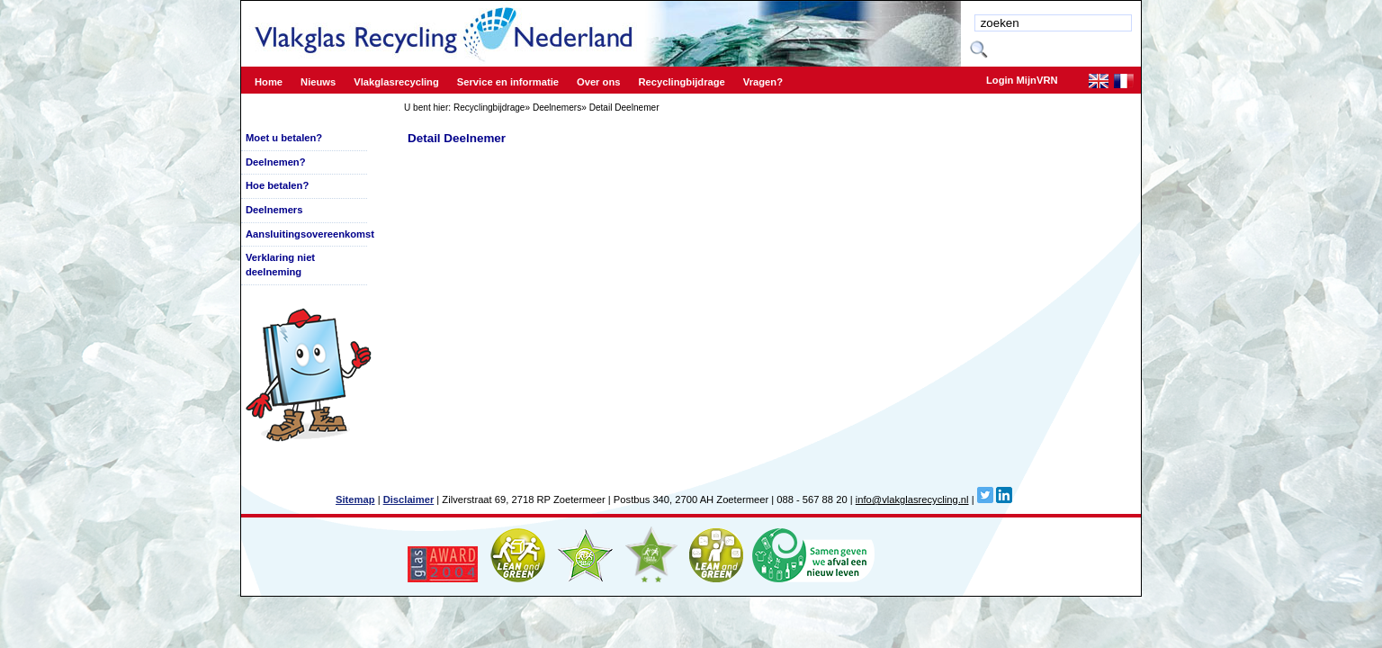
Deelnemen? (276, 162)
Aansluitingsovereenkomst (310, 234)
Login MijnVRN (1022, 80)
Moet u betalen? (284, 137)
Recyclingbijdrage (489, 107)
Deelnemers (557, 107)
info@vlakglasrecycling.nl (912, 499)
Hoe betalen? (277, 185)
